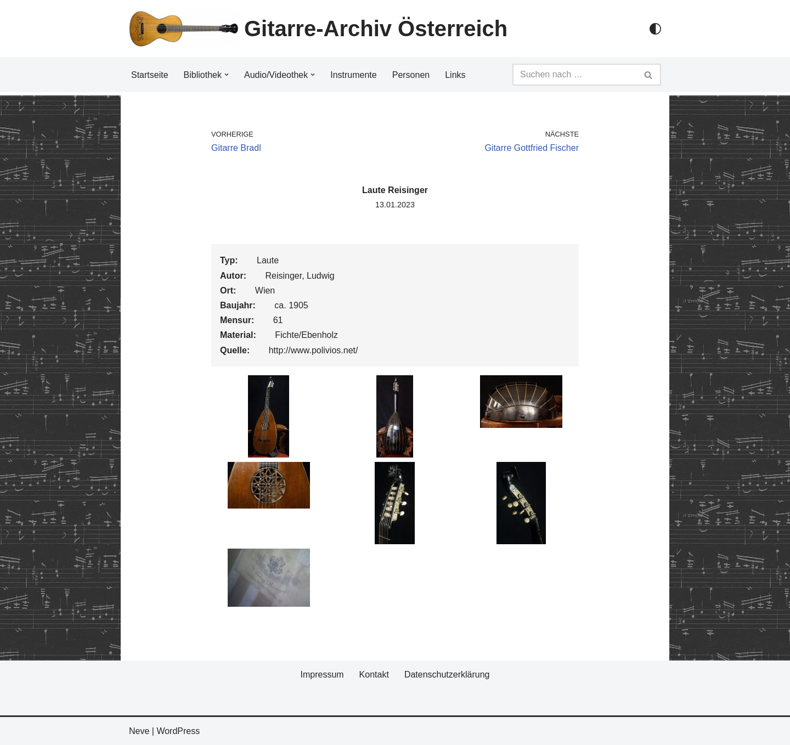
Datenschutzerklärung (447, 674)
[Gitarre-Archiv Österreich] (318, 28)
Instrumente (353, 75)
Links (455, 75)
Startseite (149, 75)
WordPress (178, 731)
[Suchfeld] (574, 75)
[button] (226, 74)
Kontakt (374, 674)
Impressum (321, 674)
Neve (139, 731)
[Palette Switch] (655, 29)
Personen (411, 75)
